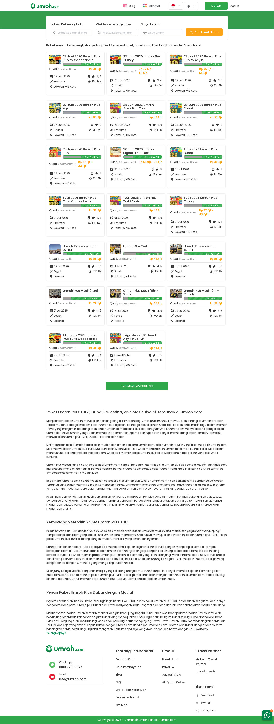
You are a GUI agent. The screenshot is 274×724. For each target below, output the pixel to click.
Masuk (234, 6)
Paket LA (168, 667)
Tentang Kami (125, 659)
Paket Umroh (171, 659)
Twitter (203, 703)
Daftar (216, 5)
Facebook (205, 695)
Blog (132, 6)
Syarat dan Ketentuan (130, 690)
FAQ (118, 682)
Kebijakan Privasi (127, 697)
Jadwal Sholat (172, 674)
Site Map (121, 705)
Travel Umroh (205, 671)
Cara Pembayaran (128, 667)
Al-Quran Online (173, 682)
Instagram (205, 710)
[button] (176, 6)
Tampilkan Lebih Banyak (137, 386)
